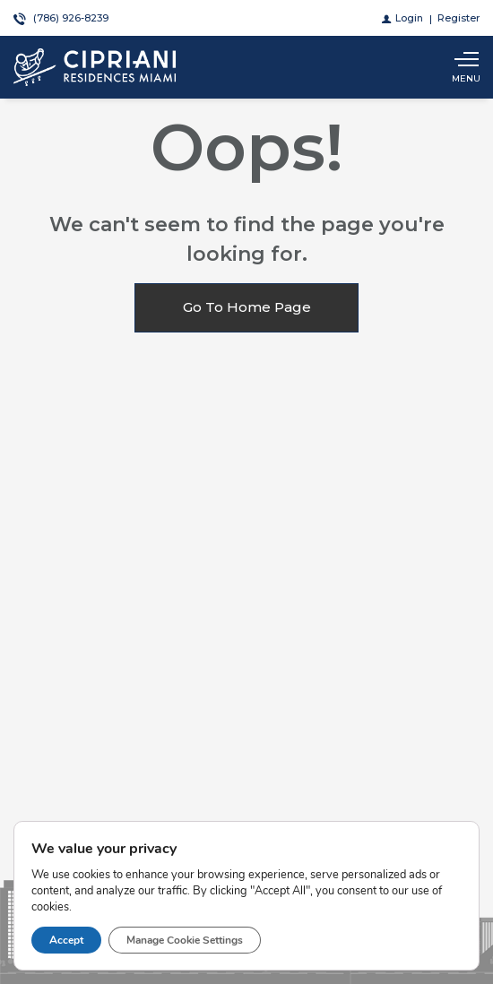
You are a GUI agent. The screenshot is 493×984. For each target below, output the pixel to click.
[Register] (458, 18)
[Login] (402, 18)
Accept (66, 940)
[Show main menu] (466, 67)
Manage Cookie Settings (184, 940)
